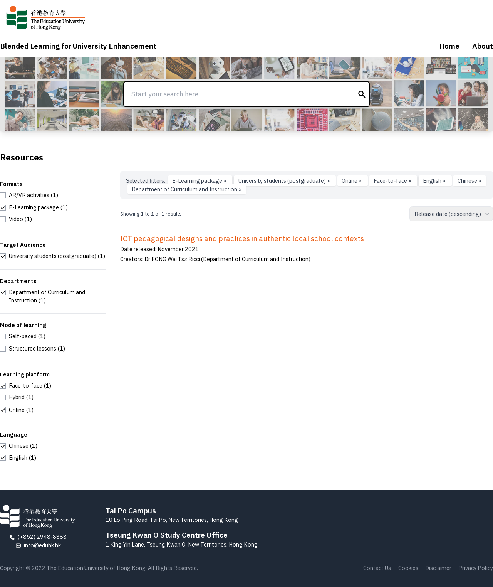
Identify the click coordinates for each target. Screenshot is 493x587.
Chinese (470, 180)
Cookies (408, 568)
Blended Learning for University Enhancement (78, 46)
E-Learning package (200, 180)
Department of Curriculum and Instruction (187, 189)
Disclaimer (438, 568)
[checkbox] (29, 195)
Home (449, 46)
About (482, 46)
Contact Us (377, 568)
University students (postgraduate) (285, 180)
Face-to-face (393, 180)
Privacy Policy (475, 568)
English (435, 180)
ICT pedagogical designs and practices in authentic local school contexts (242, 238)
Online (352, 180)
